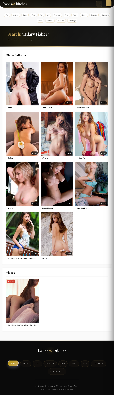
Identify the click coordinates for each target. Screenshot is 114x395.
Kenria (44, 258)
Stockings (72, 21)
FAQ (63, 364)
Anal (66, 15)
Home (13, 363)
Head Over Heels (83, 108)
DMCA (26, 364)
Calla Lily (11, 158)
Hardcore (105, 15)
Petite (40, 21)
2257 (74, 364)
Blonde (83, 15)
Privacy (50, 364)
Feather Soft (47, 108)
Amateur (57, 15)
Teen (33, 15)
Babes (25, 15)
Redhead (61, 21)
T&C (37, 364)
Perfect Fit (81, 158)
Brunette (94, 15)
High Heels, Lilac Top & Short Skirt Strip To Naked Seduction (30, 325)
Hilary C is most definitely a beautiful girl (23, 258)
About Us (98, 364)
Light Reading (82, 208)
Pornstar (50, 21)
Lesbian (15, 15)
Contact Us (57, 371)
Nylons (10, 208)
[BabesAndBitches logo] (57, 351)
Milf (48, 15)
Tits (7, 15)
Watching (45, 158)
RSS (85, 364)
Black (10, 108)
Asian (75, 15)
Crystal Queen (47, 208)
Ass (41, 15)
